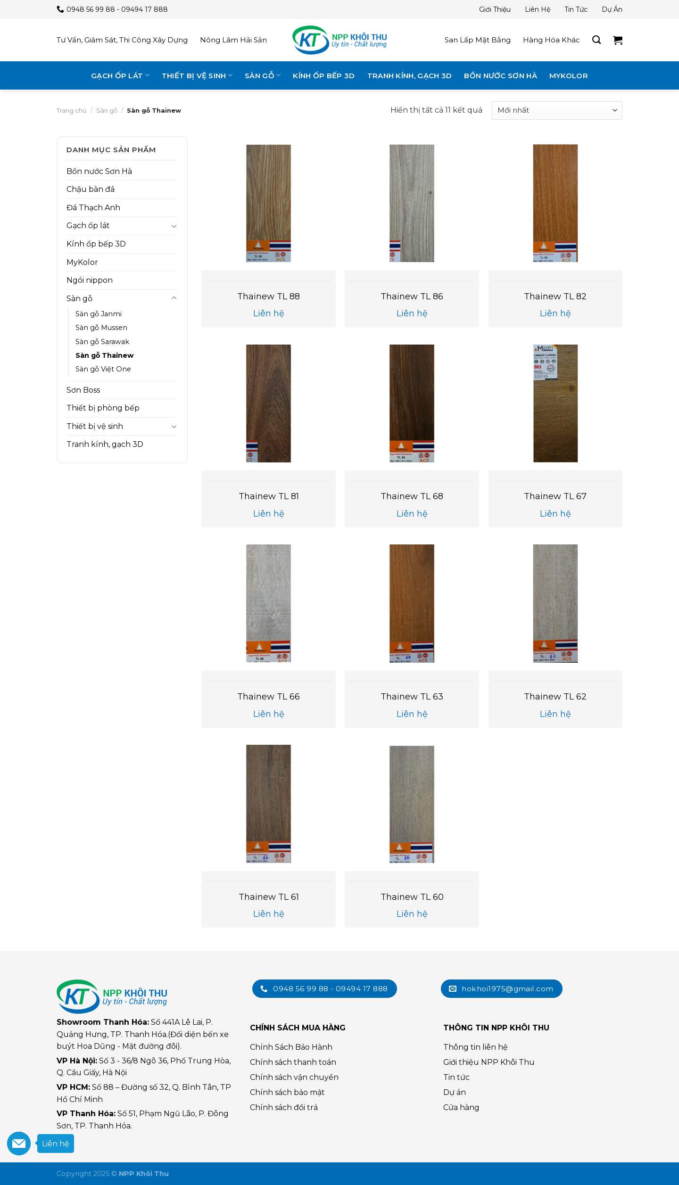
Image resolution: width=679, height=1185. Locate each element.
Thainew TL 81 (269, 496)
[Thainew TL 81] (268, 404)
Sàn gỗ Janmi (98, 314)
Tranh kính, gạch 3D (409, 75)
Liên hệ (537, 9)
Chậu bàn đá (90, 189)
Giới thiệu (495, 9)
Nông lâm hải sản (233, 39)
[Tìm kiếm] (596, 40)
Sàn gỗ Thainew (104, 355)
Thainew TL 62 (555, 696)
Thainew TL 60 (412, 897)
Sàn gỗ (263, 75)
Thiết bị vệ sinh (197, 75)
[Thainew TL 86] (412, 203)
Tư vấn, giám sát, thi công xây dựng (122, 39)
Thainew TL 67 (555, 496)
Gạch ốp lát (120, 75)
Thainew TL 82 (555, 296)
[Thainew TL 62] (556, 603)
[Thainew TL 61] (268, 804)
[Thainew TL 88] (268, 203)
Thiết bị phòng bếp (103, 407)
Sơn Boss (83, 390)
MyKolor (568, 75)
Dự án (612, 9)
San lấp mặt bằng (478, 39)
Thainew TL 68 (412, 496)
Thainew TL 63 (412, 696)
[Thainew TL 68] (412, 404)
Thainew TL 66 (268, 696)
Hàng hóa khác (551, 39)
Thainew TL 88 (268, 296)
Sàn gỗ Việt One (103, 369)
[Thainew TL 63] (412, 603)
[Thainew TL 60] (412, 804)
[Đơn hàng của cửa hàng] (557, 110)
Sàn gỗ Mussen (101, 327)
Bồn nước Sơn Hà (500, 75)
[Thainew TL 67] (556, 404)
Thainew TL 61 (269, 897)
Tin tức (576, 9)
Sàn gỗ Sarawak (102, 341)
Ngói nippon (89, 280)
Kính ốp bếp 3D (324, 75)
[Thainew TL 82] (556, 203)
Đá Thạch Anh (93, 207)
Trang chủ (72, 110)
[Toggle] (174, 225)
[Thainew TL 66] (268, 603)
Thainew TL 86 (412, 296)
